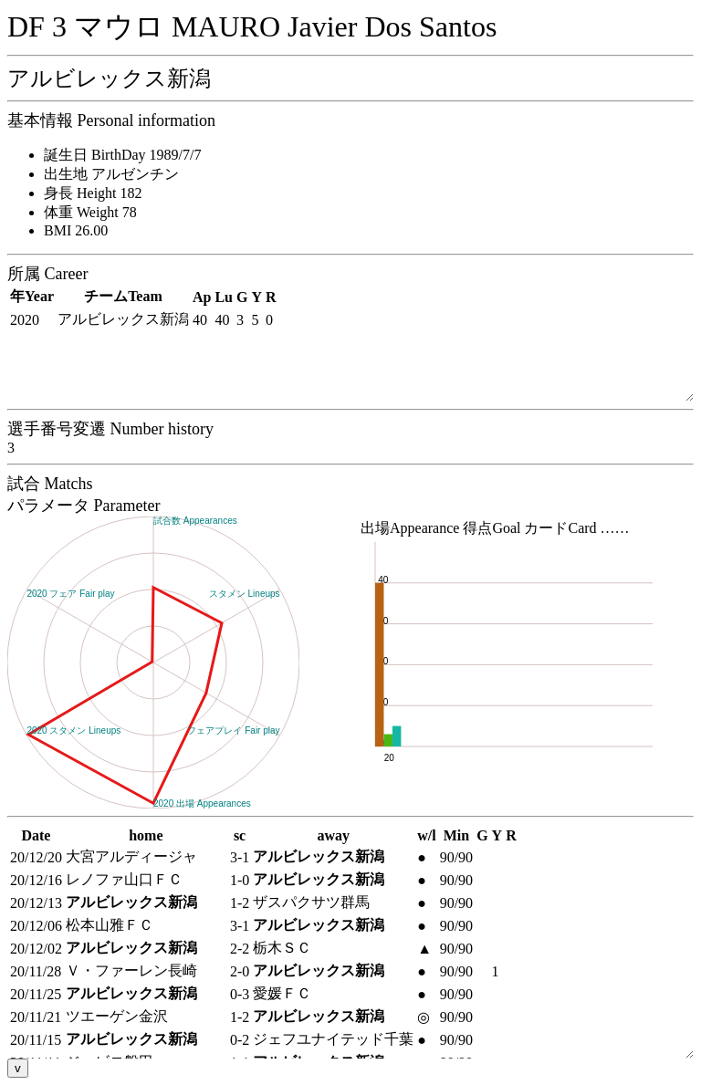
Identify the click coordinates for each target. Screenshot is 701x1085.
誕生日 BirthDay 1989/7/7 (122, 154)
